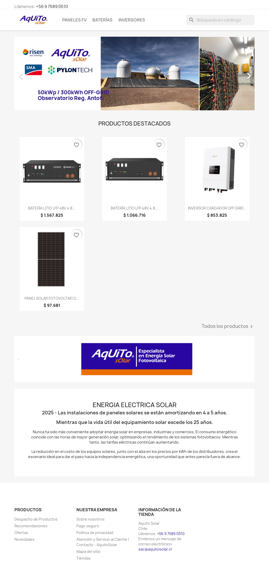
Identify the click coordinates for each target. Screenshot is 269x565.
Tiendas (83, 558)
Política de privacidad (94, 532)
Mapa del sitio (88, 551)
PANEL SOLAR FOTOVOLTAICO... (52, 298)
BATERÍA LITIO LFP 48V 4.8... (51, 208)
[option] (134, 73)
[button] (32, 73)
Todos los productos (228, 326)
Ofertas (21, 532)
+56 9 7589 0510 (52, 6)
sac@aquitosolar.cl (155, 549)
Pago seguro (87, 525)
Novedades (24, 539)
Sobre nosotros (90, 519)
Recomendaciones (31, 525)
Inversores (131, 20)
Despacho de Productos (36, 519)
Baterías (102, 20)
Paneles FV (74, 20)
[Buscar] (220, 20)
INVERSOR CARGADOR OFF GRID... (217, 208)
